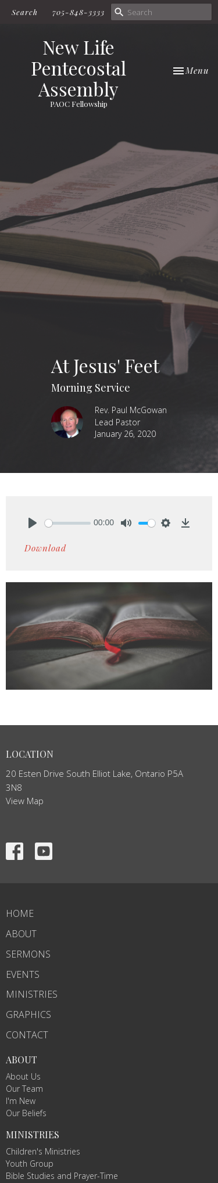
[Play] (32, 523)
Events (23, 974)
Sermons (28, 954)
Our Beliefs (26, 1113)
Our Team (24, 1088)
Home (20, 913)
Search (25, 12)
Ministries (32, 994)
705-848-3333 (78, 12)
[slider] (68, 523)
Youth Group (29, 1163)
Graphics (28, 1014)
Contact (27, 1034)
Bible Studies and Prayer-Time (62, 1175)
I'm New (20, 1100)
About (21, 933)
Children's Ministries (43, 1151)
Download (45, 548)
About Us (23, 1076)
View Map (25, 800)
